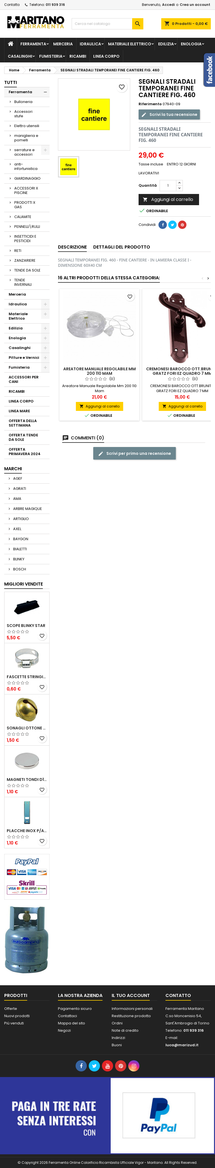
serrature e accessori (24, 152)
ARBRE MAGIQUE (27, 508)
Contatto (12, 4)
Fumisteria (50, 56)
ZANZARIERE (25, 260)
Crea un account (195, 4)
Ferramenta (33, 44)
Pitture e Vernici (24, 357)
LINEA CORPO (106, 56)
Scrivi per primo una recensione (134, 453)
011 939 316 (55, 4)
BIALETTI (19, 549)
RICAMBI (77, 56)
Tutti (10, 82)
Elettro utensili (26, 125)
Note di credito (125, 1030)
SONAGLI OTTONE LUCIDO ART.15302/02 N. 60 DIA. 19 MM (27, 728)
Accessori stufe (23, 114)
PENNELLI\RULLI (27, 226)
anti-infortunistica (26, 166)
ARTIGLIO (20, 518)
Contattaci (67, 1016)
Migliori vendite (23, 584)
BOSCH (19, 569)
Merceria (63, 44)
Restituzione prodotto (131, 1016)
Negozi (64, 1030)
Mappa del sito (71, 1023)
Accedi (168, 4)
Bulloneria (23, 101)
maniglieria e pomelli (26, 138)
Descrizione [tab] (72, 247)
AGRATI (19, 488)
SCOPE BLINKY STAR (26, 625)
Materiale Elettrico (129, 44)
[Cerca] (107, 23)
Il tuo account (131, 995)
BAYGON (20, 539)
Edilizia (166, 44)
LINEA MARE (19, 411)
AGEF (17, 478)
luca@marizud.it (181, 1045)
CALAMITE (22, 216)
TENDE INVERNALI (23, 282)
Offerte (10, 1008)
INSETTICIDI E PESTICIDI (25, 239)
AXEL (16, 529)
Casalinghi (20, 56)
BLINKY (18, 559)
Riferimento (150, 104)
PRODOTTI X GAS (24, 205)
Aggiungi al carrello (168, 199)
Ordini (117, 1023)
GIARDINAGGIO (27, 178)
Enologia (191, 44)
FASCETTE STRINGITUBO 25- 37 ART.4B (27, 677)
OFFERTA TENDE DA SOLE (23, 437)
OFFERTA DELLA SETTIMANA (23, 423)
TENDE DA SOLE (27, 270)
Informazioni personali (132, 1008)
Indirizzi (118, 1037)
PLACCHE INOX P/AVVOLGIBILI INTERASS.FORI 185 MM (27, 830)
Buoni (117, 1045)
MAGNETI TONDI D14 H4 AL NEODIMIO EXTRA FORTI (27, 779)
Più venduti (14, 1023)
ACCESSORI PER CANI (24, 379)
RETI (17, 250)
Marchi (13, 468)
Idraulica (90, 44)
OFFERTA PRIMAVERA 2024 (25, 452)
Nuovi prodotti (17, 1016)
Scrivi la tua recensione (169, 114)
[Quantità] (168, 185)
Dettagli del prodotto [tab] (121, 247)
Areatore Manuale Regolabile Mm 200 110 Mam (99, 371)
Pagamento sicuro (75, 1008)
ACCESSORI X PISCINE (26, 190)
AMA (16, 498)
